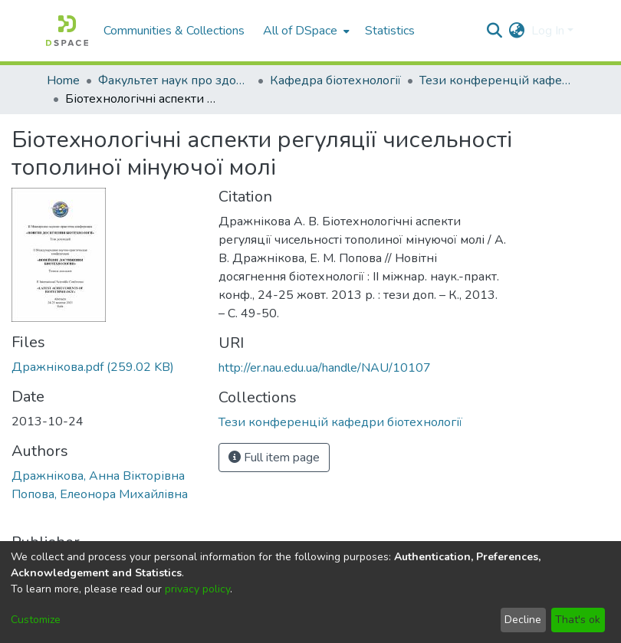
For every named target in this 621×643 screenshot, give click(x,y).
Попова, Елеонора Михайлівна (100, 494)
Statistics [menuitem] (390, 30)
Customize (36, 619)
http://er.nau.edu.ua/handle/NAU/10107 (325, 367)
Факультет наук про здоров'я (174, 80)
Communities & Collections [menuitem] (174, 30)
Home (63, 80)
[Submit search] (494, 30)
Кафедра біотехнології (335, 80)
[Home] (67, 30)
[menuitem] (305, 30)
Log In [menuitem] (547, 30)
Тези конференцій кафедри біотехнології (496, 80)
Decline (522, 619)
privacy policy (197, 589)
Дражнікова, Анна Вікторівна (98, 475)
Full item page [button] (274, 457)
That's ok (577, 619)
